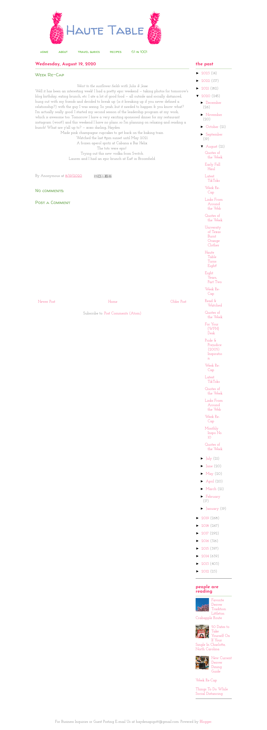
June (210, 466)
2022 (206, 81)
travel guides (89, 51)
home (44, 51)
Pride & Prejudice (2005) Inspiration (213, 349)
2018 (205, 526)
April (210, 481)
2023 (206, 73)
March (211, 489)
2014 (205, 556)
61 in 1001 (139, 51)
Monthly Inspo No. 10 (213, 433)
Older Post (178, 302)
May (210, 474)
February (213, 497)
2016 (205, 541)
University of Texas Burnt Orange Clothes (213, 236)
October (213, 127)
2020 (206, 96)
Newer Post (46, 302)
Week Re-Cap (206, 680)
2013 (205, 564)
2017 (205, 533)
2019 (205, 518)
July (209, 458)
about (63, 51)
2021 (205, 88)
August (212, 146)
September (214, 134)
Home (112, 302)
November (214, 115)
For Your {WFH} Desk (212, 329)
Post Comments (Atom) (122, 313)
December (213, 103)
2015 (205, 549)
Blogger (206, 722)
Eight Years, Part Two (213, 277)
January (213, 509)
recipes (115, 51)
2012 (205, 571)
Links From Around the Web (214, 204)
